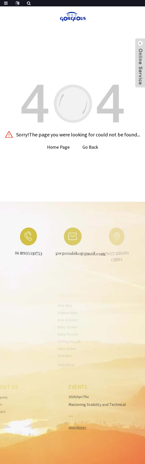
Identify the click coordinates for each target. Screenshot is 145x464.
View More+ (72, 427)
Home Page (58, 147)
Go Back (90, 147)
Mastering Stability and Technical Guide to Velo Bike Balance (92, 407)
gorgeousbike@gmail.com (76, 254)
